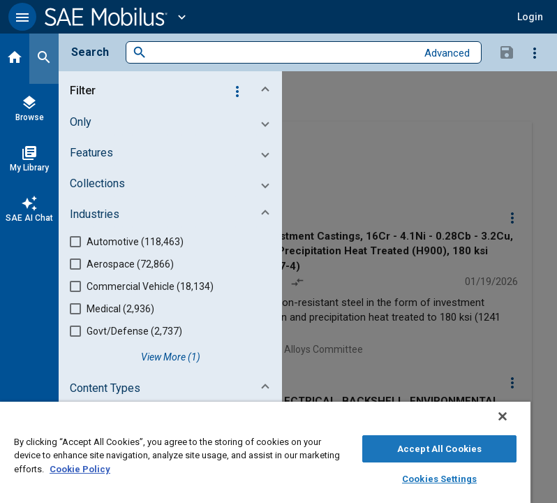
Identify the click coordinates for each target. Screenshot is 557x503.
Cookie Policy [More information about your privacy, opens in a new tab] (80, 469)
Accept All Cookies (439, 449)
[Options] (535, 52)
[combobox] (281, 52)
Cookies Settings (439, 479)
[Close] (502, 416)
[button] (22, 17)
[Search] (44, 59)
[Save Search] (507, 52)
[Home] (14, 59)
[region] (265, 452)
